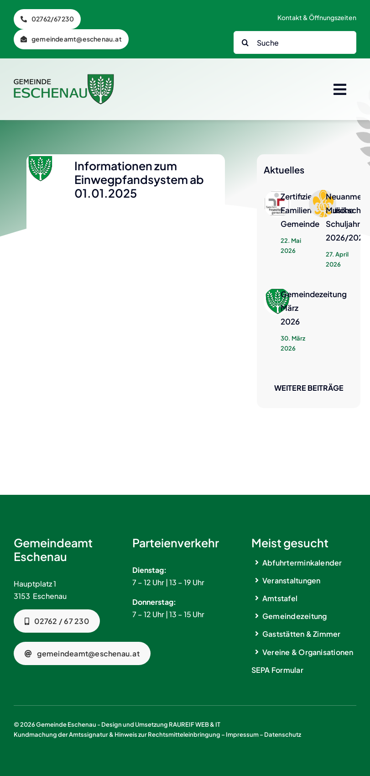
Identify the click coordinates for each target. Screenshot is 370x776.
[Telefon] (47, 19)
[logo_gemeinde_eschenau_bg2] (64, 77)
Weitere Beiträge (309, 388)
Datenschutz (282, 734)
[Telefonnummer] (57, 621)
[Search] (245, 42)
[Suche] (295, 42)
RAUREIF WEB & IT (194, 724)
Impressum (242, 734)
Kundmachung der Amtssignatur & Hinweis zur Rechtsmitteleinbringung (117, 734)
